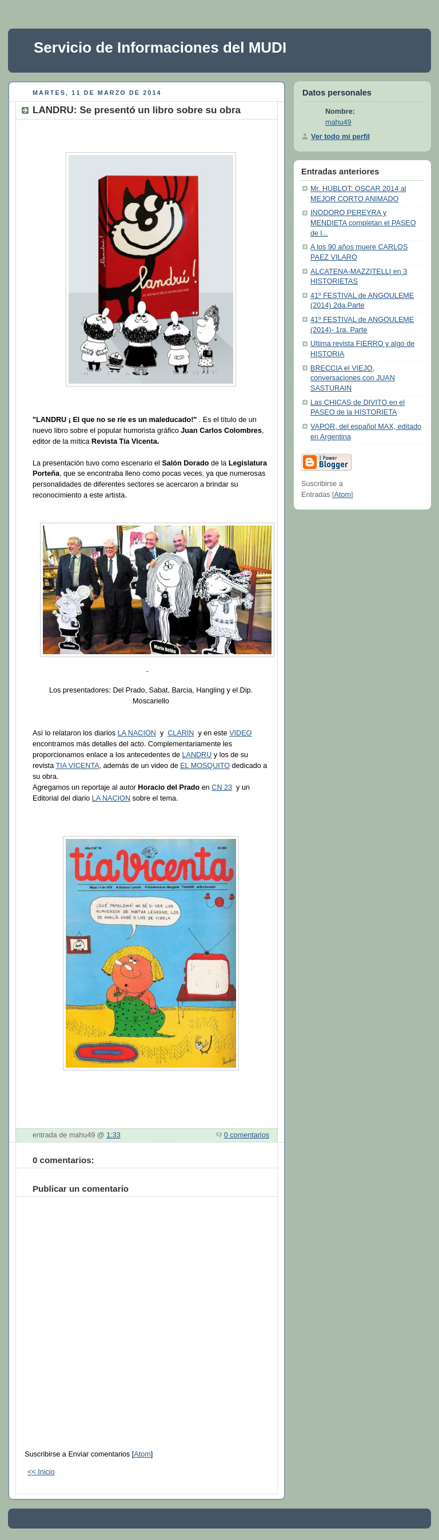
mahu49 (338, 122)
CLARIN (180, 733)
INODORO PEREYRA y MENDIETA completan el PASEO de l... (363, 223)
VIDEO (240, 733)
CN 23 (221, 787)
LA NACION (137, 733)
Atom (142, 1454)
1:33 (113, 1135)
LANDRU (196, 755)
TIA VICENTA (77, 766)
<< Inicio (41, 1472)
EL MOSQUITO (205, 766)
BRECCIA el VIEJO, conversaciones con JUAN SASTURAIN (352, 378)
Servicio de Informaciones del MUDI (160, 47)
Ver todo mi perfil (340, 137)
